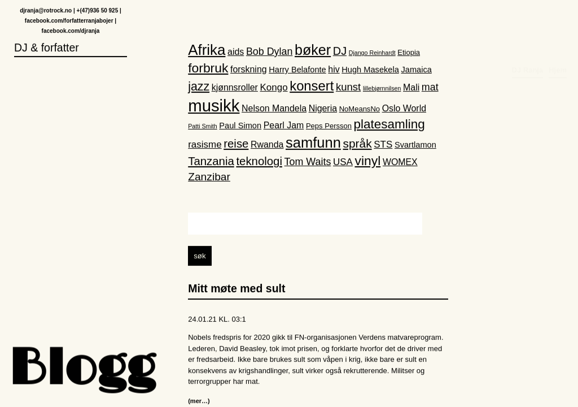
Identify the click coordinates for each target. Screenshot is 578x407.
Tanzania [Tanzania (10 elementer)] (211, 161)
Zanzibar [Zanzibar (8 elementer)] (209, 178)
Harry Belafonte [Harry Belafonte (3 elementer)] (297, 70)
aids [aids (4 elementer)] (235, 52)
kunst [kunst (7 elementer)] (348, 87)
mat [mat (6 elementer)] (430, 87)
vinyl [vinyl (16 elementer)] (367, 161)
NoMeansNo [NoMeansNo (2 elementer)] (359, 109)
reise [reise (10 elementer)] (236, 144)
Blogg (81, 370)
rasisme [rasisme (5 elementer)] (204, 145)
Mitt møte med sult (236, 289)
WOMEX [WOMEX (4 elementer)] (400, 162)
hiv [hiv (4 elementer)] (333, 70)
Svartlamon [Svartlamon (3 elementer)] (415, 145)
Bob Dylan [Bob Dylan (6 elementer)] (269, 52)
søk (199, 257)
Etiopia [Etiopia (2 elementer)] (408, 53)
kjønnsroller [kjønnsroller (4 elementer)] (235, 88)
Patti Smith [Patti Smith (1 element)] (202, 127)
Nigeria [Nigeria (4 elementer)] (323, 109)
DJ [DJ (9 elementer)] (340, 51)
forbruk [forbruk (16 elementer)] (208, 68)
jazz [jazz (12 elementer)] (198, 87)
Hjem (558, 20)
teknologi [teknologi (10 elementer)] (259, 161)
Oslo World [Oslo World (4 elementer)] (404, 109)
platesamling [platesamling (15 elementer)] (389, 125)
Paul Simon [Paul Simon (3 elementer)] (240, 126)
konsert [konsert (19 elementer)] (312, 86)
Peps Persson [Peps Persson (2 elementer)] (329, 127)
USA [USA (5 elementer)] (343, 162)
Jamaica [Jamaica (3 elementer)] (416, 70)
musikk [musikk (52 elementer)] (213, 106)
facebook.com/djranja (71, 31)
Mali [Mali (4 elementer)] (411, 88)
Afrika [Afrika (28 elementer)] (206, 50)
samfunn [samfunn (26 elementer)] (313, 143)
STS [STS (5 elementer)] (383, 145)
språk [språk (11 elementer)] (357, 143)
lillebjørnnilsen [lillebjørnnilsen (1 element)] (382, 88)
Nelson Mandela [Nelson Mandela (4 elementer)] (274, 109)
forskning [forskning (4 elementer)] (248, 70)
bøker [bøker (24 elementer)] (313, 50)
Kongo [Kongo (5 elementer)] (274, 88)
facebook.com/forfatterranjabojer (69, 21)
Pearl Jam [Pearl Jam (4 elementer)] (284, 126)
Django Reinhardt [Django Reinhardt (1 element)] (372, 53)
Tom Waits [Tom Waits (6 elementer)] (307, 162)
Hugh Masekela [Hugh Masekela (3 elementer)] (370, 70)
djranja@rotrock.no (46, 11)
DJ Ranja (528, 20)
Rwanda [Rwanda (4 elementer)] (267, 145)
